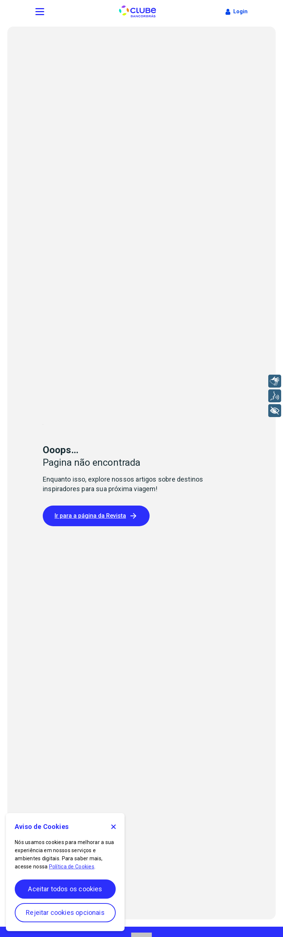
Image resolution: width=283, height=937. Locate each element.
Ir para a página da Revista (96, 515)
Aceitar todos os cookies (65, 889)
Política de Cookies (71, 867)
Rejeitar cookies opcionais (65, 912)
